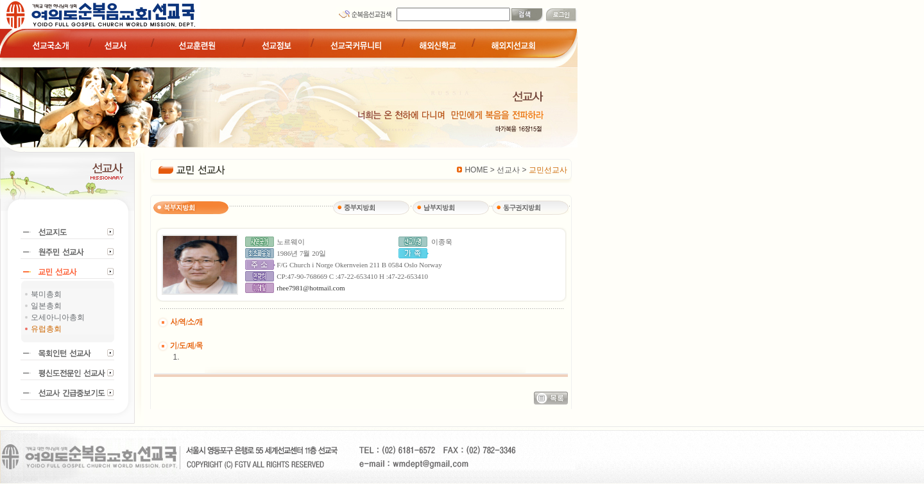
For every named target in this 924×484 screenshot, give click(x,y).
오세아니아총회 (58, 317)
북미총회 (46, 294)
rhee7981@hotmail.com (311, 288)
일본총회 (46, 305)
